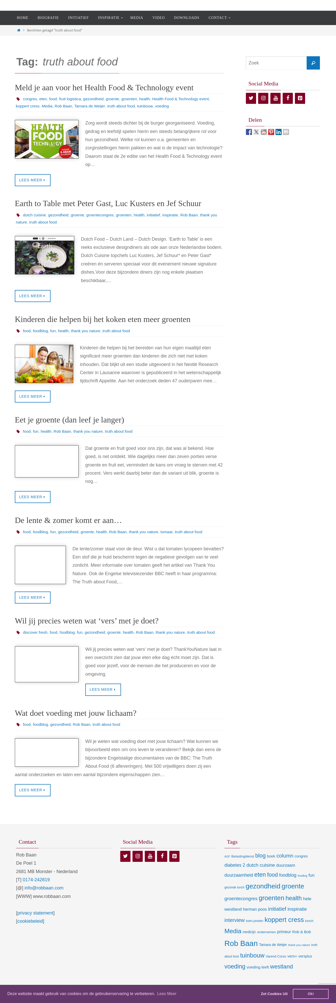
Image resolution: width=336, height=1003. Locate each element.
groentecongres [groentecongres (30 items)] (240, 906)
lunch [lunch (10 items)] (309, 929)
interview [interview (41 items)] (234, 928)
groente (115, 99)
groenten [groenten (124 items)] (271, 905)
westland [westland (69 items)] (281, 974)
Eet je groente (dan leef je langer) (69, 420)
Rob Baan (65, 106)
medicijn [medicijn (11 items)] (249, 940)
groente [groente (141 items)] (293, 894)
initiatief (158, 215)
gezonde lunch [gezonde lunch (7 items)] (234, 895)
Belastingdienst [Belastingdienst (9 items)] (242, 864)
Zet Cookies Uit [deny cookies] (274, 994)
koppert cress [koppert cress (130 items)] (284, 927)
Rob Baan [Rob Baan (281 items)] (241, 951)
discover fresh (36, 633)
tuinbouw (149, 106)
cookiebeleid (30, 929)
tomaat (171, 532)
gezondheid (95, 99)
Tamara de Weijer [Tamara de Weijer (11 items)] (273, 953)
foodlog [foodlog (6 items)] (302, 883)
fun (54, 331)
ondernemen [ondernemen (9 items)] (266, 940)
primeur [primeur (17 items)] (284, 939)
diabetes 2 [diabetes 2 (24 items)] (234, 873)
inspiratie (175, 215)
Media (48, 106)
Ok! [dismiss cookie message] (311, 994)
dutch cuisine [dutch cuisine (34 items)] (260, 873)
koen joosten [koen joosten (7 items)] (254, 929)
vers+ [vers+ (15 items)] (292, 964)
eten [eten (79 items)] (260, 882)
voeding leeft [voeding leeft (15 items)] (258, 975)
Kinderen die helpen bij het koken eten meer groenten (102, 319)
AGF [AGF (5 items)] (227, 864)
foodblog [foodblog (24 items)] (287, 883)
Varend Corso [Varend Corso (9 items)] (276, 964)
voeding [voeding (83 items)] (234, 974)
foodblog (41, 331)
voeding (167, 106)
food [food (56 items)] (272, 882)
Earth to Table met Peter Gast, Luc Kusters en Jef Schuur (108, 203)
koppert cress (28, 106)
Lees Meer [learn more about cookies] (166, 993)
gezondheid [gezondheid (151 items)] (263, 894)
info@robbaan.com (44, 896)
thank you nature (88, 331)
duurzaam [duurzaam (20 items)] (285, 873)
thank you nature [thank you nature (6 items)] (299, 952)
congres (30, 99)
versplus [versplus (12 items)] (305, 964)
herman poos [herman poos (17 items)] (255, 917)
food (54, 99)
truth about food (124, 106)
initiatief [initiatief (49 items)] (277, 917)
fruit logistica (71, 99)
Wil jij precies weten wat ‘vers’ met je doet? (87, 621)
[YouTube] (275, 98)
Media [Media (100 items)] (232, 938)
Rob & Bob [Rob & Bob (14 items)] (301, 940)
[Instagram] (263, 98)
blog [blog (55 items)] (260, 864)
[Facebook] (288, 98)
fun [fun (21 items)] (311, 883)
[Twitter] (251, 98)
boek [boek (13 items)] (271, 864)
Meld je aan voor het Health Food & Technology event (104, 87)
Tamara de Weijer (92, 106)
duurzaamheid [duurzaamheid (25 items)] (238, 883)
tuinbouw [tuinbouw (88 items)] (252, 963)
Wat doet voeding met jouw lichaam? (75, 720)
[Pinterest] (300, 98)
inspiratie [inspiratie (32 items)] (297, 917)
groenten (133, 99)
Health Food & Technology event (186, 99)
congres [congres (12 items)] (301, 864)
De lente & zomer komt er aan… (68, 520)
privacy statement (35, 920)
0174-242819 (36, 887)
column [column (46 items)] (285, 863)
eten (44, 99)
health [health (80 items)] (294, 906)
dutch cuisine (35, 215)
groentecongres (103, 215)
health (148, 99)
